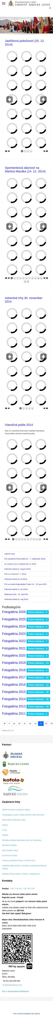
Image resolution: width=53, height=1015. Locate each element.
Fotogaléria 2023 (14, 634)
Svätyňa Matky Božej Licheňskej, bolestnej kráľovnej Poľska (24, 867)
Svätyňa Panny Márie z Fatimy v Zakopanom (21, 874)
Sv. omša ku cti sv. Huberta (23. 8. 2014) (20, 564)
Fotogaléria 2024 (14, 626)
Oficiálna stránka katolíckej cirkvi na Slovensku (21, 840)
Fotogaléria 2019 (14, 662)
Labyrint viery (9, 554)
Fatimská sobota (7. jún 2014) (16, 589)
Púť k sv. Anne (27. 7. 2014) (15, 574)
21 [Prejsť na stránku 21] (25, 724)
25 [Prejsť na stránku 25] (46, 724)
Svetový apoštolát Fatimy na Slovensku (18, 860)
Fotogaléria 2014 (14, 699)
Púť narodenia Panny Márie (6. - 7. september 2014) (24, 559)
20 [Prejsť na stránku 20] (19, 724)
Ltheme (37, 1014)
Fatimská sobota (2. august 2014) (17, 569)
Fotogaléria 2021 (14, 648)
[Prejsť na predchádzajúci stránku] (9, 723)
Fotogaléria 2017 (14, 677)
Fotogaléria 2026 (14, 612)
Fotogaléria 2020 (14, 655)
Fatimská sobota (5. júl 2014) (15, 579)
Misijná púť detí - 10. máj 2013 (16, 594)
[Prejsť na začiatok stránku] (4, 723)
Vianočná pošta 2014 (19, 424)
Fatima (5, 825)
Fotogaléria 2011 (14, 713)
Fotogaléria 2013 (14, 706)
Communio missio (9, 855)
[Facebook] (50, 8)
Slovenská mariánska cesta (13, 820)
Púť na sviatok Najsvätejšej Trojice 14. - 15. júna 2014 (25, 584)
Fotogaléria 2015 (14, 692)
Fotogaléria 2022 (14, 641)
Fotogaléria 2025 (14, 619)
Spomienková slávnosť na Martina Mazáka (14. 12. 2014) (25, 169)
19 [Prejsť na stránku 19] (14, 724)
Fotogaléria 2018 (14, 670)
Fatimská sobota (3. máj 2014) (16, 599)
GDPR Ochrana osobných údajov (16, 810)
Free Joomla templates (22, 1014)
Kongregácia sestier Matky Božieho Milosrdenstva (23, 815)
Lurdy (4, 830)
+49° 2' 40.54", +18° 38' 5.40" (22, 889)
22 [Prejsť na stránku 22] (30, 724)
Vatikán (5, 835)
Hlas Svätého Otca (10, 850)
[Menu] (3, 3)
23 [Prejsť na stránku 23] (35, 724)
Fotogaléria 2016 (14, 684)
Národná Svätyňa (9, 845)
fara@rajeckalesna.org (12, 985)
